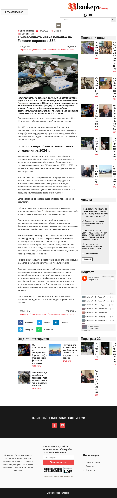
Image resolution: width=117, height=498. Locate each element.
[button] (58, 25)
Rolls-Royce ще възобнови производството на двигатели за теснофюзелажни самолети (41, 379)
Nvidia (45, 211)
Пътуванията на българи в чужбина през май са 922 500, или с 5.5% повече (70, 351)
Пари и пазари (27, 34)
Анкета (86, 199)
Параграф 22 (91, 339)
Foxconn (22, 103)
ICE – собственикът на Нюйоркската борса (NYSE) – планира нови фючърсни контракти (39, 354)
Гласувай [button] (87, 259)
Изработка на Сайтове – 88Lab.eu (58, 477)
